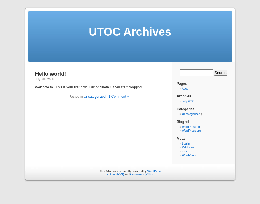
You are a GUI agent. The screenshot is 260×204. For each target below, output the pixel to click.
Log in (186, 143)
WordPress (189, 155)
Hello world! (50, 74)
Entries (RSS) (115, 174)
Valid (190, 147)
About (185, 88)
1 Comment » (119, 97)
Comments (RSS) (141, 174)
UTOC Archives (130, 32)
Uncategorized (95, 97)
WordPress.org (191, 130)
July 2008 (188, 101)
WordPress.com (192, 126)
